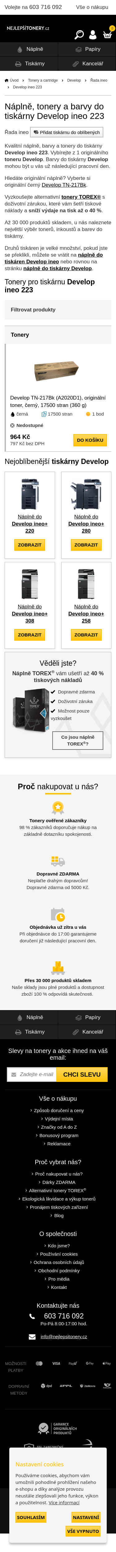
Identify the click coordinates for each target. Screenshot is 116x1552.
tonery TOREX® (81, 215)
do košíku (90, 458)
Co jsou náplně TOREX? (78, 759)
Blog (58, 1234)
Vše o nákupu (92, 7)
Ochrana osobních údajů (59, 1280)
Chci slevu (82, 1093)
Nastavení (86, 1517)
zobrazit (29, 563)
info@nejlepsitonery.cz (64, 1355)
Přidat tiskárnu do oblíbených (66, 150)
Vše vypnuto (83, 1531)
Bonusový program (59, 1153)
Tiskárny (29, 82)
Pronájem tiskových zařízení (59, 1225)
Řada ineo (98, 99)
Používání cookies (59, 1272)
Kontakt (59, 1305)
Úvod (14, 99)
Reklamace (59, 1162)
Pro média (58, 1297)
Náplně (29, 68)
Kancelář (87, 82)
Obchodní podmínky (58, 1289)
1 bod (98, 432)
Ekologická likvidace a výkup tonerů (59, 1217)
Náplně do (30, 542)
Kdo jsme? (59, 1264)
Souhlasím (31, 1517)
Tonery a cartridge (43, 99)
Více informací (64, 1502)
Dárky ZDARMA (58, 1200)
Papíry (87, 68)
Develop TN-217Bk (64, 203)
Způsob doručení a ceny (59, 1128)
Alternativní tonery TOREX (59, 1209)
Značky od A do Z (59, 1145)
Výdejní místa (59, 1137)
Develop (74, 99)
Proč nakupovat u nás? (59, 1192)
